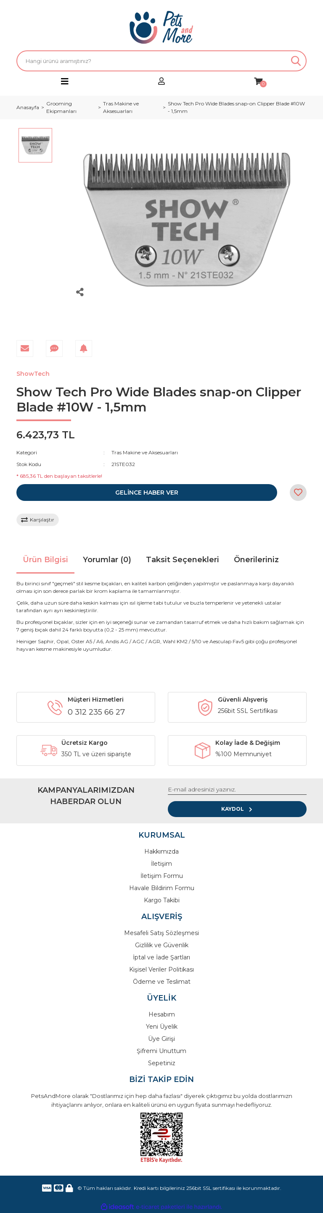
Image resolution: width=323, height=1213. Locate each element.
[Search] (161, 60)
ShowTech (33, 373)
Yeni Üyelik (161, 1026)
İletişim (161, 863)
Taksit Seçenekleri (182, 559)
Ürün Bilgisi (45, 559)
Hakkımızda (161, 851)
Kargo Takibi (162, 900)
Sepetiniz (161, 1063)
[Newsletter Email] (237, 790)
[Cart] (258, 81)
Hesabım (161, 1014)
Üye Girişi (161, 1039)
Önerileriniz (256, 559)
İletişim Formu (161, 876)
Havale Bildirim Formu (161, 888)
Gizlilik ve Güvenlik (161, 945)
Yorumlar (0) (107, 559)
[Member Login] (161, 81)
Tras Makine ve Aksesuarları (144, 452)
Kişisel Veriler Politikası (161, 969)
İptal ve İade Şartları (161, 957)
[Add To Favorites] (298, 492)
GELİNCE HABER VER (146, 492)
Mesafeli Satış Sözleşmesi (161, 933)
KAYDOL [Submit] (237, 809)
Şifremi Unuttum (161, 1051)
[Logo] (161, 27)
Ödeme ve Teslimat (162, 981)
